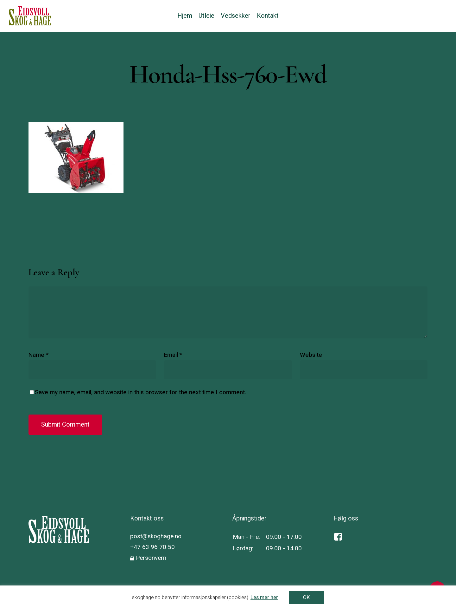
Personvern (151, 557)
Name (38, 354)
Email (173, 354)
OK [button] (306, 597)
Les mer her (264, 597)
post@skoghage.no (155, 536)
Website (311, 354)
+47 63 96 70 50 (152, 547)
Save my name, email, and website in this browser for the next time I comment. (140, 392)
